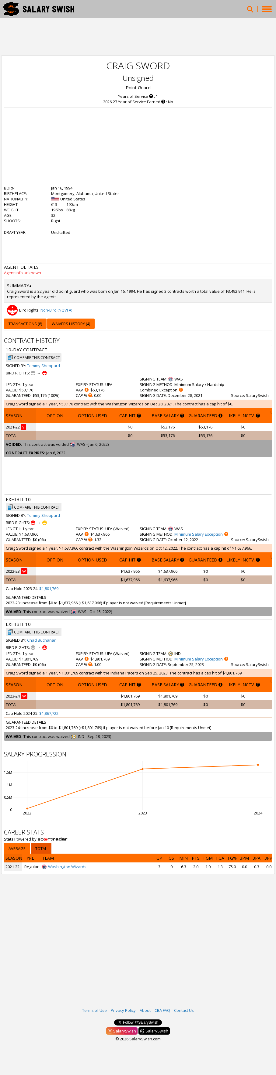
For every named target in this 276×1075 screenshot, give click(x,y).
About (145, 1010)
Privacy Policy (123, 1010)
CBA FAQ (162, 1010)
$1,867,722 (48, 713)
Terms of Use (94, 1010)
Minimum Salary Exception (198, 534)
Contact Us (184, 1010)
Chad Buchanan (42, 640)
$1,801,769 (48, 588)
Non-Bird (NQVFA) (56, 310)
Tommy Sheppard (43, 365)
